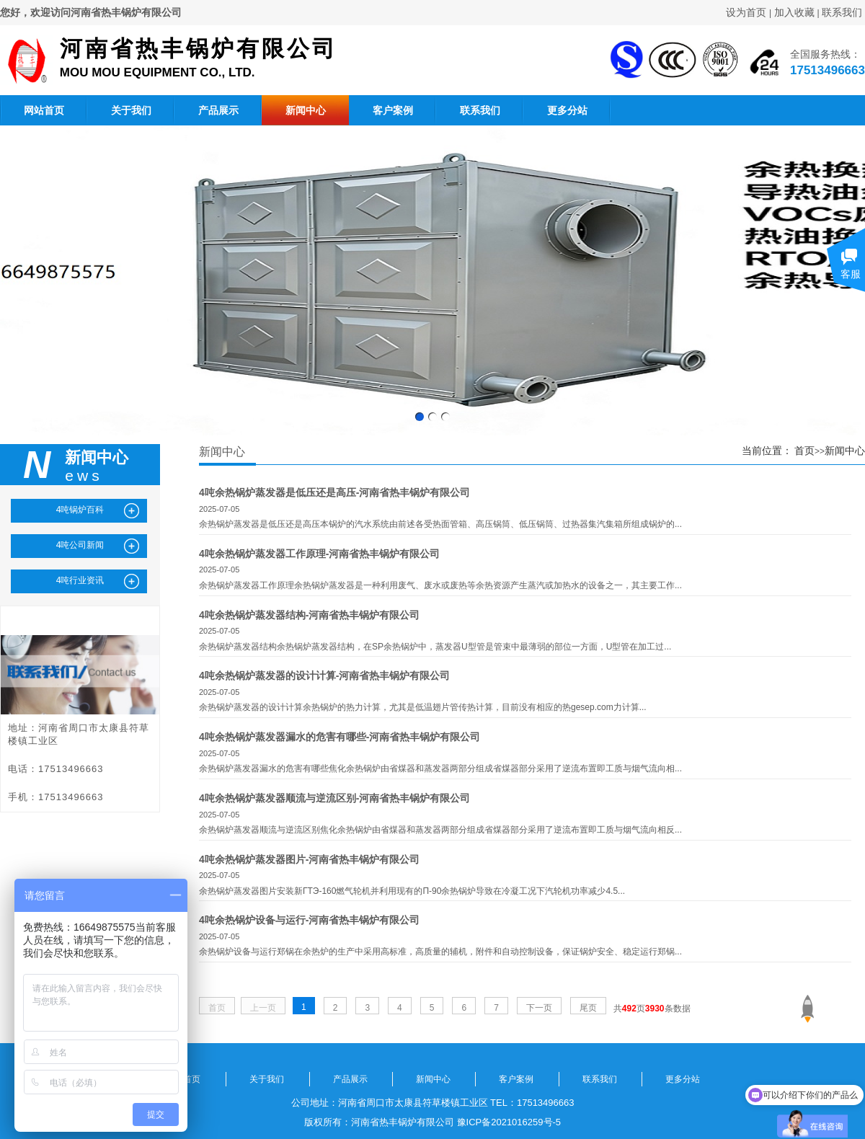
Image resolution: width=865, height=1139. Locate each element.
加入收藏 (794, 12)
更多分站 (567, 110)
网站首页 (44, 110)
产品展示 (218, 110)
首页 (804, 450)
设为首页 (746, 12)
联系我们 (842, 12)
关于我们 (131, 110)
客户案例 (393, 110)
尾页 (588, 1008)
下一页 (539, 1008)
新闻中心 (305, 110)
